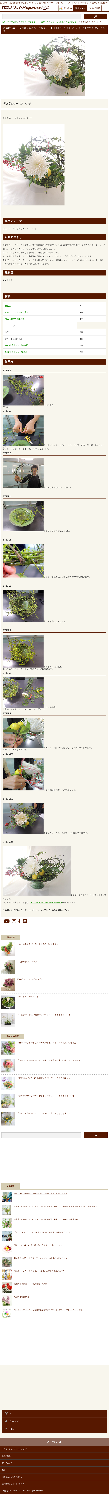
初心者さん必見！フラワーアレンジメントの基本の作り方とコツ (40, 1258)
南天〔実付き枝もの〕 (15, 319)
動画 (3, 1470)
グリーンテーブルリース (28, 997)
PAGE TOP (54, 1442)
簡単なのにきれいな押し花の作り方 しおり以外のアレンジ (38, 1245)
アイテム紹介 (7, 1463)
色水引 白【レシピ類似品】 (17, 352)
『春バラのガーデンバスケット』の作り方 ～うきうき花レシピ (45, 1096)
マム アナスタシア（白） (17, 312)
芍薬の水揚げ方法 (21, 1297)
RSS (12, 1429)
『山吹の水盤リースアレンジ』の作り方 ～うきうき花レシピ (44, 1113)
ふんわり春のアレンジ (27, 962)
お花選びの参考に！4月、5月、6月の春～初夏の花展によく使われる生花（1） (46, 1219)
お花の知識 (6, 1456)
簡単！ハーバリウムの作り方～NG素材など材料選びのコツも (39, 1271)
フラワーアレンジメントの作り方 (15, 1449)
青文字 (8, 306)
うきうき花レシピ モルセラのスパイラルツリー (38, 944)
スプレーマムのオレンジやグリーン (46, 902)
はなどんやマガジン (20, 1491)
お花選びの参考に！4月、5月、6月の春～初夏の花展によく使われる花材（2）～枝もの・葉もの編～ (55, 1206)
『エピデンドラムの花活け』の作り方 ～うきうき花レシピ (43, 1015)
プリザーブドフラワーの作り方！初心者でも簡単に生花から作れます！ (43, 1232)
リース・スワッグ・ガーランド (72, 28)
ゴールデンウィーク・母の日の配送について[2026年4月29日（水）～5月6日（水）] (49, 1310)
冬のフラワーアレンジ (93, 28)
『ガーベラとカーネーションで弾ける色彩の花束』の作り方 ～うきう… (49, 1060)
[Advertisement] (54, 1159)
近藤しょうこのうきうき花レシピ (34, 28)
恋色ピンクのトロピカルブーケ (31, 979)
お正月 (56, 28)
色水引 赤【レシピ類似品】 (17, 345)
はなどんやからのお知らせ (12, 1477)
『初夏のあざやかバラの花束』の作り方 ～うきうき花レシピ (44, 1078)
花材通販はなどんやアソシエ (13, 1484)
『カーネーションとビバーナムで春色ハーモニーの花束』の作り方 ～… (49, 1043)
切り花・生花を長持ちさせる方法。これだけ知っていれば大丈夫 (40, 1194)
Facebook (15, 1421)
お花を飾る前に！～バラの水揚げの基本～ (31, 1284)
